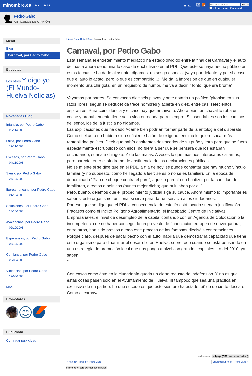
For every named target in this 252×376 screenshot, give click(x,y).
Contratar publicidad (21, 340)
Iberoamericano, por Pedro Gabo (31, 192)
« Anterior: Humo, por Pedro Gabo (84, 361)
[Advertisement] (157, 328)
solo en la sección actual (227, 8)
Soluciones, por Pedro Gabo (31, 209)
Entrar (187, 5)
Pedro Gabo (24, 16)
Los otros (13, 81)
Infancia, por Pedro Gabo (31, 127)
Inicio (69, 39)
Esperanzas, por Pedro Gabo (31, 241)
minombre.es (17, 5)
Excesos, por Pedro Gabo (31, 160)
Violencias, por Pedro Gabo (31, 274)
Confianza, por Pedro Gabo (31, 257)
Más (47, 5)
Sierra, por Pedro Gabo (31, 176)
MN (37, 5)
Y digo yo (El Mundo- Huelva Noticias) (230, 356)
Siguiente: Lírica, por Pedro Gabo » (230, 361)
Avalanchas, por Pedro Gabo (31, 225)
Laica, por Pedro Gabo (31, 144)
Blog (90, 39)
